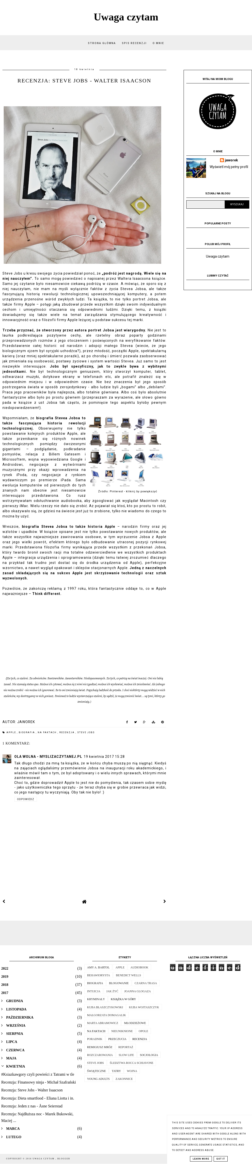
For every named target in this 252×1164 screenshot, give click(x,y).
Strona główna (102, 43)
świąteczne (96, 1071)
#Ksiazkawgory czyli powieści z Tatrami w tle (37, 1074)
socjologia (149, 1055)
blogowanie (119, 983)
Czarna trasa (146, 983)
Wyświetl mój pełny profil (229, 167)
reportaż (125, 1047)
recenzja (67, 732)
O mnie (158, 43)
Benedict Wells (128, 975)
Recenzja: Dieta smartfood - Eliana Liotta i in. (37, 1098)
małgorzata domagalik (106, 1015)
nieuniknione (122, 1031)
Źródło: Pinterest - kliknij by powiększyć (127, 491)
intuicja (93, 991)
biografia (27, 732)
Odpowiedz (25, 799)
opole (143, 1031)
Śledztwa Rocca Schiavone (131, 1063)
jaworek (231, 160)
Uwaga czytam (126, 17)
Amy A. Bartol (98, 967)
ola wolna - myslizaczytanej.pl (48, 757)
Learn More (201, 1159)
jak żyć (112, 991)
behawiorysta (98, 975)
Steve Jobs (86, 732)
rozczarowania (100, 1055)
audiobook (139, 967)
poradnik (94, 1039)
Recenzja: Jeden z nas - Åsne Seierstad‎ (32, 1106)
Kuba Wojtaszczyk (144, 1007)
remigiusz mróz (99, 1047)
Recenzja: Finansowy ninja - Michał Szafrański (38, 1082)
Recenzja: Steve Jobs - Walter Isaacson (32, 1090)
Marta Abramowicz (102, 1023)
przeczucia (117, 1039)
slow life (126, 1055)
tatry (116, 1071)
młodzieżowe (135, 1023)
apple (11, 732)
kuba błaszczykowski (105, 1007)
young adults (98, 1079)
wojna (132, 1071)
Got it (220, 1159)
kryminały (96, 999)
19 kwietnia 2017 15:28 (104, 757)
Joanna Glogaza (137, 991)
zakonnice (124, 1079)
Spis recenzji (135, 43)
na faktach (48, 732)
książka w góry (123, 999)
